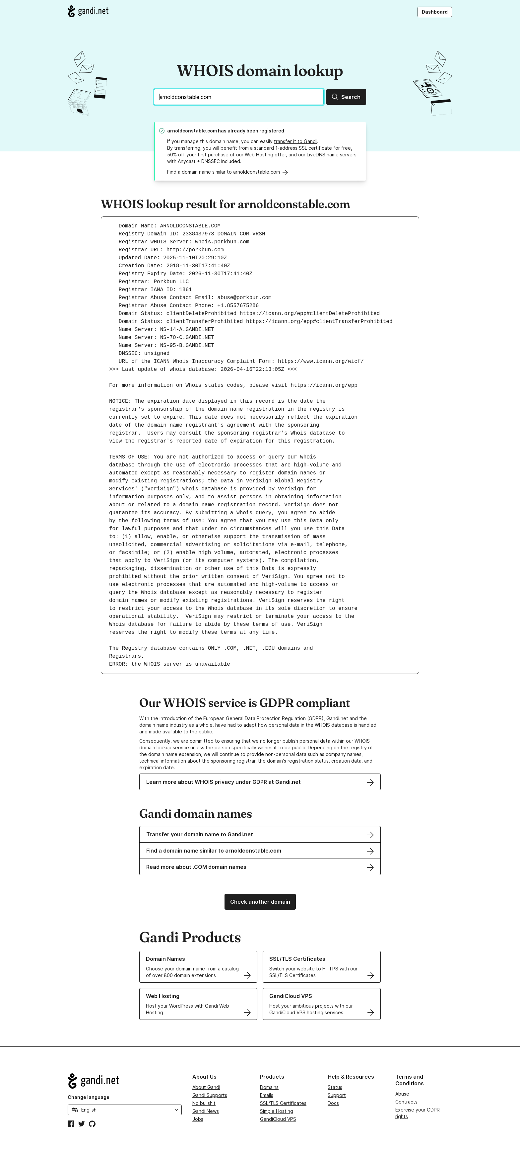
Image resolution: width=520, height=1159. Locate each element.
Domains (269, 1087)
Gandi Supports (209, 1095)
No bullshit (204, 1103)
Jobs (197, 1119)
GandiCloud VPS (278, 1119)
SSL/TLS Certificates (283, 1103)
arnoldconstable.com (192, 130)
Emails (266, 1095)
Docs (333, 1103)
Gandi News (205, 1111)
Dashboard (435, 12)
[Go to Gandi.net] (88, 11)
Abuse (402, 1094)
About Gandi (206, 1087)
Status (335, 1087)
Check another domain (260, 901)
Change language (88, 1097)
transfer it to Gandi (295, 141)
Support (337, 1095)
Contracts (406, 1102)
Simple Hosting (276, 1111)
